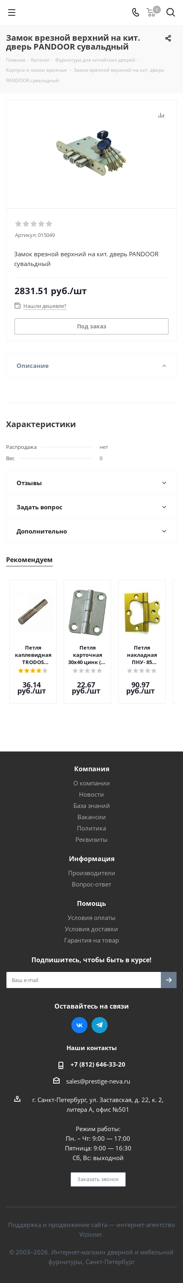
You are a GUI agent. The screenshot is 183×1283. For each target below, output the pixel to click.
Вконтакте (79, 1019)
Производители (91, 867)
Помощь (91, 897)
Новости (91, 788)
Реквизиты (91, 833)
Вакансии (91, 811)
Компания (91, 762)
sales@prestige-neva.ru (98, 1075)
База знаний (91, 799)
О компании (91, 777)
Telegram (100, 1019)
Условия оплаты (92, 911)
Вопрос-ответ (91, 878)
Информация (91, 852)
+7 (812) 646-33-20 (98, 1058)
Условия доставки (91, 923)
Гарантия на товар (91, 934)
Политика (91, 822)
